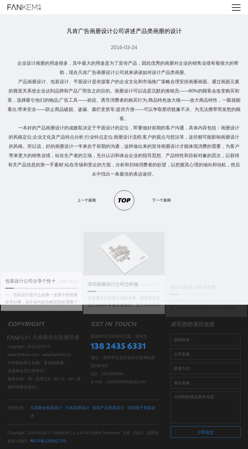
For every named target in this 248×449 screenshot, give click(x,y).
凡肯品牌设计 (77, 410)
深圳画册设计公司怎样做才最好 (113, 292)
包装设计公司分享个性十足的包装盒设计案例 (30, 289)
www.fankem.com (23, 357)
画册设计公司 (110, 72)
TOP (123, 201)
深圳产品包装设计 (108, 410)
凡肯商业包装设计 (46, 410)
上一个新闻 (86, 200)
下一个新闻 (161, 200)
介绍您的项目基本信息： (206, 410)
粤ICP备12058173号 (48, 443)
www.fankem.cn (56, 357)
